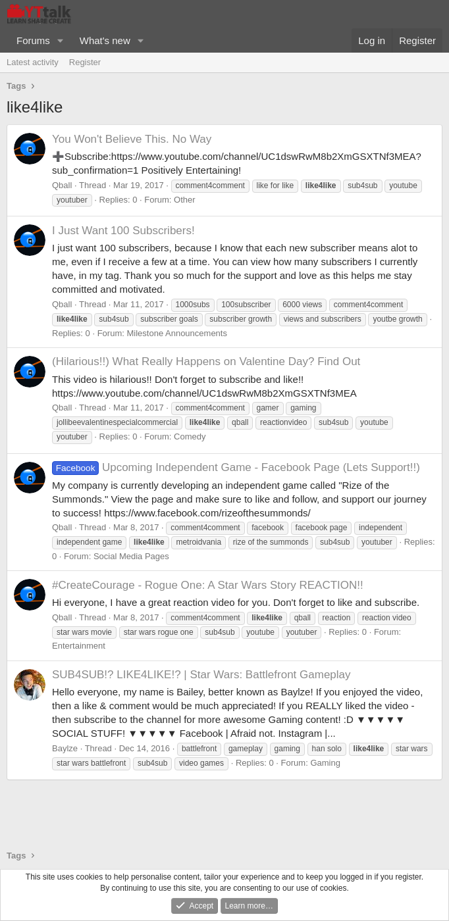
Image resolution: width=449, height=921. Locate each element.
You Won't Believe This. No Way (131, 139)
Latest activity (33, 62)
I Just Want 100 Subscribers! (123, 230)
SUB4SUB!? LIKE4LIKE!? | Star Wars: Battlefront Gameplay (201, 674)
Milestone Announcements (176, 333)
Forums (33, 40)
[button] (60, 40)
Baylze (65, 748)
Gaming (325, 763)
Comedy (189, 436)
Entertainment (78, 646)
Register (85, 62)
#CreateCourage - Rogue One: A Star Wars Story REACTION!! (207, 585)
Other (185, 200)
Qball (62, 185)
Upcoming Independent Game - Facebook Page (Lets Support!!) (236, 467)
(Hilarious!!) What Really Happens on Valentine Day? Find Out (206, 361)
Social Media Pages (131, 556)
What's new (105, 40)
